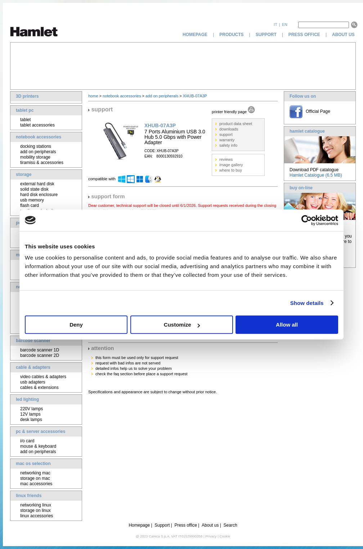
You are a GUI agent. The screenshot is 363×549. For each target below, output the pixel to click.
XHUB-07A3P (195, 96)
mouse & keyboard (38, 446)
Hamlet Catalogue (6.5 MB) (316, 175)
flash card (29, 205)
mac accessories (36, 483)
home (93, 96)
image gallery (231, 165)
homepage (195, 34)
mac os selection (33, 463)
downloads (228, 129)
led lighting (27, 399)
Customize (182, 325)
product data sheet (235, 123)
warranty (226, 140)
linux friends (28, 495)
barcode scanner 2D (39, 355)
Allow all (287, 325)
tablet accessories (37, 125)
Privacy (210, 536)
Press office (185, 525)
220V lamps (31, 408)
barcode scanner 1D (39, 350)
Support (162, 525)
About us (210, 525)
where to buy (230, 170)
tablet (25, 119)
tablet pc (24, 110)
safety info (228, 145)
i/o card (27, 440)
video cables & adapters (43, 376)
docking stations (35, 146)
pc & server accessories (40, 431)
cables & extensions (39, 387)
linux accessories (36, 515)
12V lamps (30, 414)
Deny (76, 325)
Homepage (139, 525)
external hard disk (37, 183)
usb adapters (32, 382)
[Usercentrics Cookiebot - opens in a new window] (306, 220)
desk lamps (31, 419)
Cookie (224, 536)
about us (344, 34)
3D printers (27, 96)
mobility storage (35, 157)
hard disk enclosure (39, 194)
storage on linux (35, 510)
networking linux (35, 505)
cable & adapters (33, 367)
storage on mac (35, 478)
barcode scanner (33, 340)
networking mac (35, 472)
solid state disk (34, 189)
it (275, 24)
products (231, 34)
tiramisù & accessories (41, 162)
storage (23, 174)
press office (304, 34)
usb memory (32, 200)
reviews (226, 159)
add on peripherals (38, 151)
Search (230, 525)
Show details (307, 303)
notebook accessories (38, 137)
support (266, 34)
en (284, 24)
